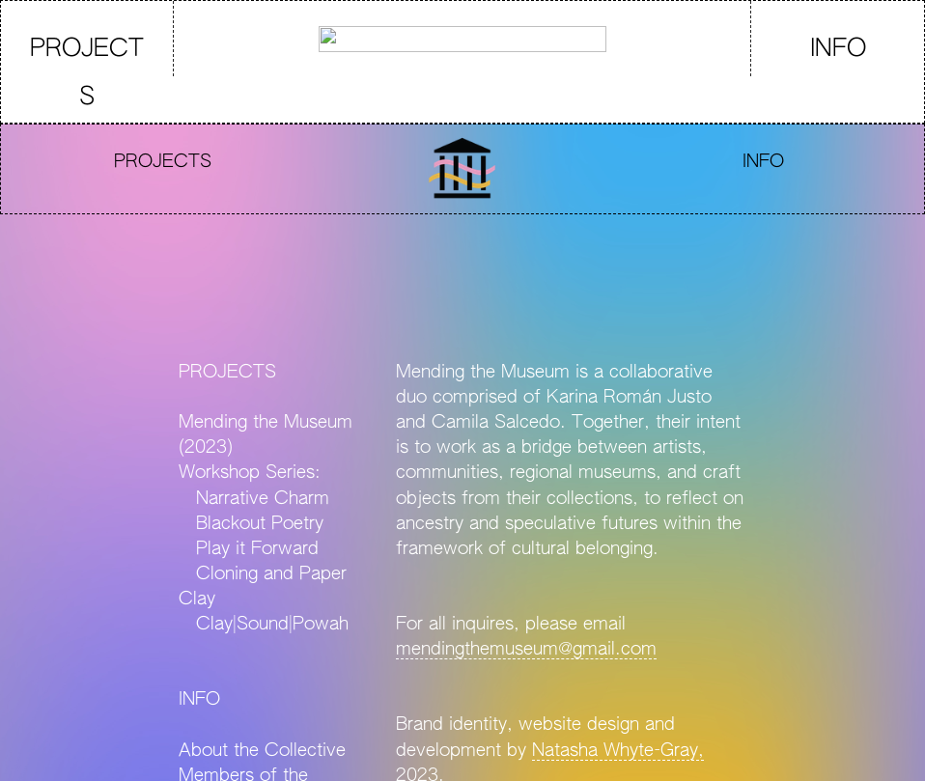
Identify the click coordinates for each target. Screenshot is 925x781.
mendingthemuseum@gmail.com (526, 649)
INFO (838, 50)
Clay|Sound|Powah (272, 624)
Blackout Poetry (259, 524)
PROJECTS (87, 74)
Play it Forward (249, 549)
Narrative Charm (254, 499)
